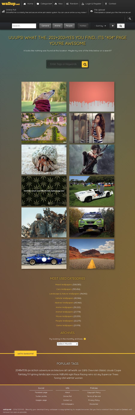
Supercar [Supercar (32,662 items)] (107, 374)
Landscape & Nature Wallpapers (64, 293)
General (45, 26)
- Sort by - (99, 26)
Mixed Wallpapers (63, 284)
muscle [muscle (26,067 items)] (55, 374)
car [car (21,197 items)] (79, 370)
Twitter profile (41, 396)
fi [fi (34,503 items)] (28, 374)
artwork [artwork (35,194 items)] (72, 370)
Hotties (83, 26)
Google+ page (41, 400)
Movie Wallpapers (64, 316)
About (67, 392)
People (69, 26)
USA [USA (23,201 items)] (64, 378)
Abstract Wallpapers (64, 302)
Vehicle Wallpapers (64, 298)
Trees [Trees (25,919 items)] (115, 374)
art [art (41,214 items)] (66, 370)
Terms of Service (94, 396)
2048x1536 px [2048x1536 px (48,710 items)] (23, 370)
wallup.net (7, 409)
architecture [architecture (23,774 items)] (57, 370)
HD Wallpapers (67, 404)
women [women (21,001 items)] (79, 378)
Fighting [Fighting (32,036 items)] (33, 374)
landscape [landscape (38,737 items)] (45, 374)
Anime (57, 26)
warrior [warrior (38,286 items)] (70, 377)
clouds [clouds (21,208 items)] (110, 370)
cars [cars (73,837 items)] (84, 370)
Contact (125, 409)
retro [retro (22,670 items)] (90, 374)
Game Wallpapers (64, 325)
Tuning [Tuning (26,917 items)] (57, 378)
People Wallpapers (64, 321)
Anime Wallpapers (64, 307)
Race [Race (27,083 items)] (76, 374)
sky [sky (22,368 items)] (99, 374)
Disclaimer (94, 404)
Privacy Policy (94, 400)
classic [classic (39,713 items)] (102, 370)
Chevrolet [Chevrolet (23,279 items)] (93, 370)
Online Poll (67, 396)
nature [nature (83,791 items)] (63, 374)
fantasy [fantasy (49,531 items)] (22, 374)
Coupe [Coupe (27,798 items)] (117, 370)
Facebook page (41, 392)
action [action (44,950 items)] (34, 370)
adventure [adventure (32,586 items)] (44, 370)
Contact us (67, 400)
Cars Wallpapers (64, 289)
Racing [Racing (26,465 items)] (83, 374)
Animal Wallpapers (64, 312)
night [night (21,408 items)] (70, 374)
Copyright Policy (93, 392)
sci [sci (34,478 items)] (95, 374)
